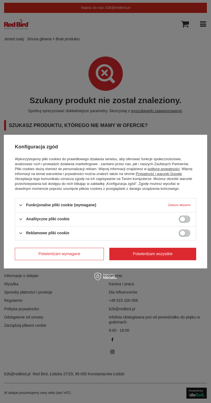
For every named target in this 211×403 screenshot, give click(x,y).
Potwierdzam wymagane (59, 254)
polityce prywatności (163, 169)
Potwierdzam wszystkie (153, 254)
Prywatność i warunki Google (159, 174)
